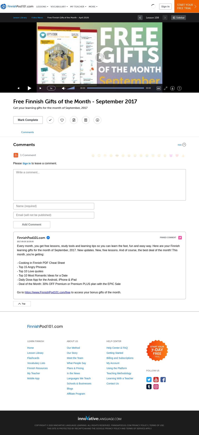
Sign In (165, 6)
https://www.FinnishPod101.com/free (48, 292)
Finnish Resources (37, 368)
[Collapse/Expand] (99, 144)
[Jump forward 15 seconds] (41, 88)
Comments (27, 132)
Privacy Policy (140, 425)
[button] (153, 6)
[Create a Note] (74, 120)
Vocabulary (58, 6)
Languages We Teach (79, 378)
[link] (140, 17)
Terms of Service (135, 428)
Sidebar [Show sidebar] (180, 17)
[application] (99, 57)
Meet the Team (75, 358)
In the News (73, 373)
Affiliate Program (76, 393)
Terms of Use (156, 425)
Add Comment (31, 224)
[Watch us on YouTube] (156, 379)
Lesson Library (20, 17)
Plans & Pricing (75, 368)
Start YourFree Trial (187, 6)
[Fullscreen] (165, 88)
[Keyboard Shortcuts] (179, 88)
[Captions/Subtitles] (159, 88)
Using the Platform (116, 368)
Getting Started (114, 353)
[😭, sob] (147, 155)
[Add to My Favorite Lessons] (62, 120)
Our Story (72, 353)
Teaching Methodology (118, 373)
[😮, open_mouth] (165, 155)
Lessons (41, 6)
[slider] (71, 88)
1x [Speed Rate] (51, 88)
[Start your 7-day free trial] (157, 351)
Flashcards (33, 358)
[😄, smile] (93, 155)
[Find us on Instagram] (156, 386)
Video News (37, 17)
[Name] (53, 206)
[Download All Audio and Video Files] (97, 120)
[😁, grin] (105, 155)
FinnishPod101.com (121, 425)
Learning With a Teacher (119, 378)
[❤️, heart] (177, 155)
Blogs (70, 388)
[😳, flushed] (99, 155)
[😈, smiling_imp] (171, 155)
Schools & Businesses (79, 383)
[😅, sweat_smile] (135, 155)
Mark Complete (28, 119)
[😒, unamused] (111, 155)
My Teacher (77, 6)
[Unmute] (64, 88)
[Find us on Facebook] (163, 379)
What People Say (76, 363)
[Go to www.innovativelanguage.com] (99, 417)
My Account (112, 363)
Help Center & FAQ (117, 347)
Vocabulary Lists (36, 363)
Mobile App (33, 378)
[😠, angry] (123, 155)
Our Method (73, 347)
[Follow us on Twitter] (149, 379)
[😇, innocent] (153, 155)
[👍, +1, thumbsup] (183, 155)
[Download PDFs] (86, 120)
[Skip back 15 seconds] (18, 88)
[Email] (53, 215)
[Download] (172, 88)
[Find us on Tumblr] (149, 386)
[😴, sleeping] (159, 155)
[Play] (29, 88)
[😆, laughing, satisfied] (129, 155)
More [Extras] (92, 6)
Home (30, 347)
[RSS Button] (16, 155)
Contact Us (112, 383)
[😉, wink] (141, 155)
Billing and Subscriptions (119, 358)
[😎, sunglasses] (117, 155)
